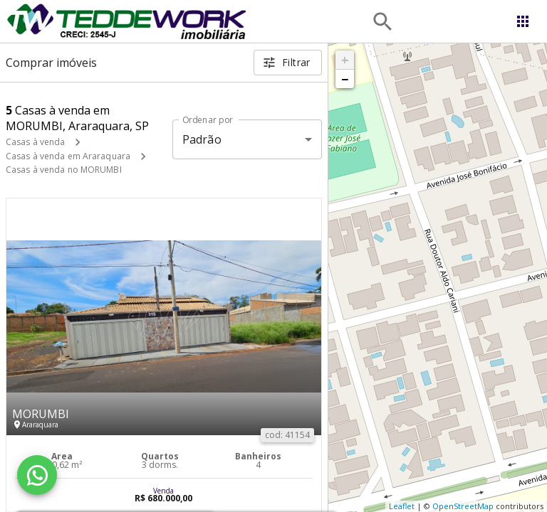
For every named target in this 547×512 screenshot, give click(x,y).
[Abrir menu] (523, 21)
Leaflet (402, 506)
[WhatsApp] (37, 475)
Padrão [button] (202, 139)
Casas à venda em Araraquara (68, 156)
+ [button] (345, 59)
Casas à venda (35, 142)
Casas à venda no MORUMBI (64, 170)
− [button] (344, 78)
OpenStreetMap (463, 506)
